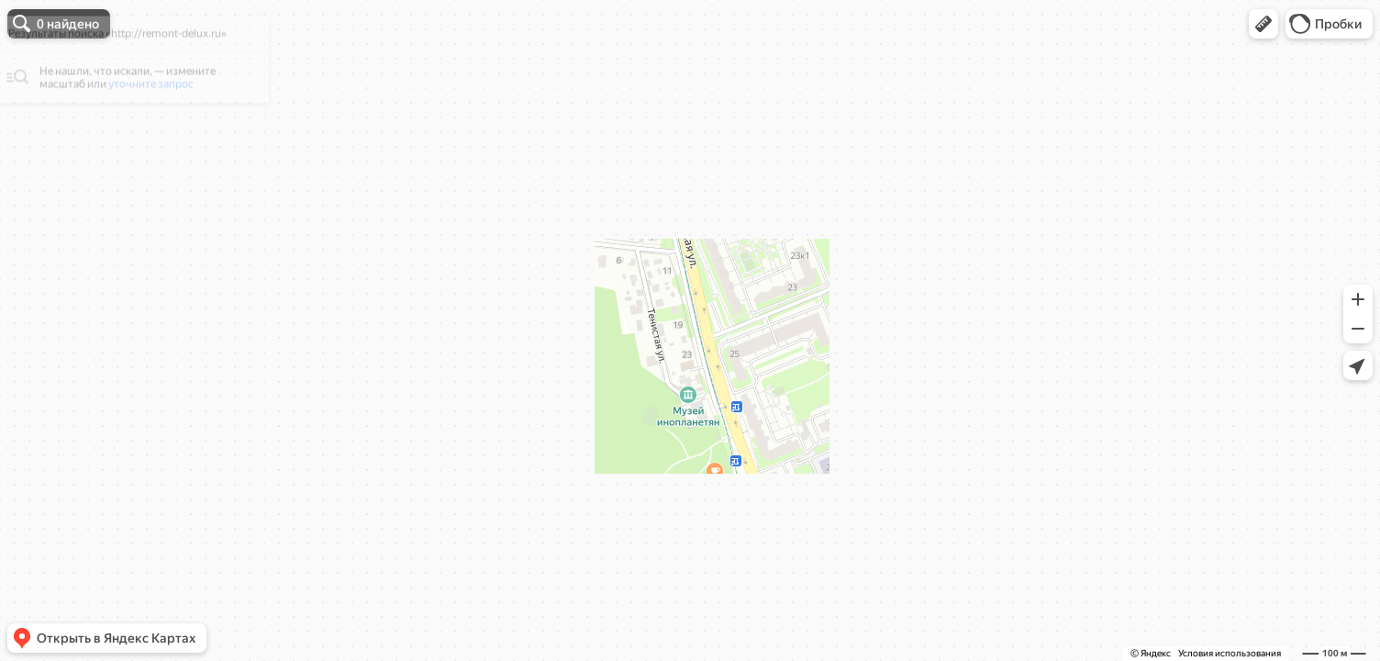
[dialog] (141, 91)
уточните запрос (161, 115)
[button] (1263, 24)
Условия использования (1229, 653)
